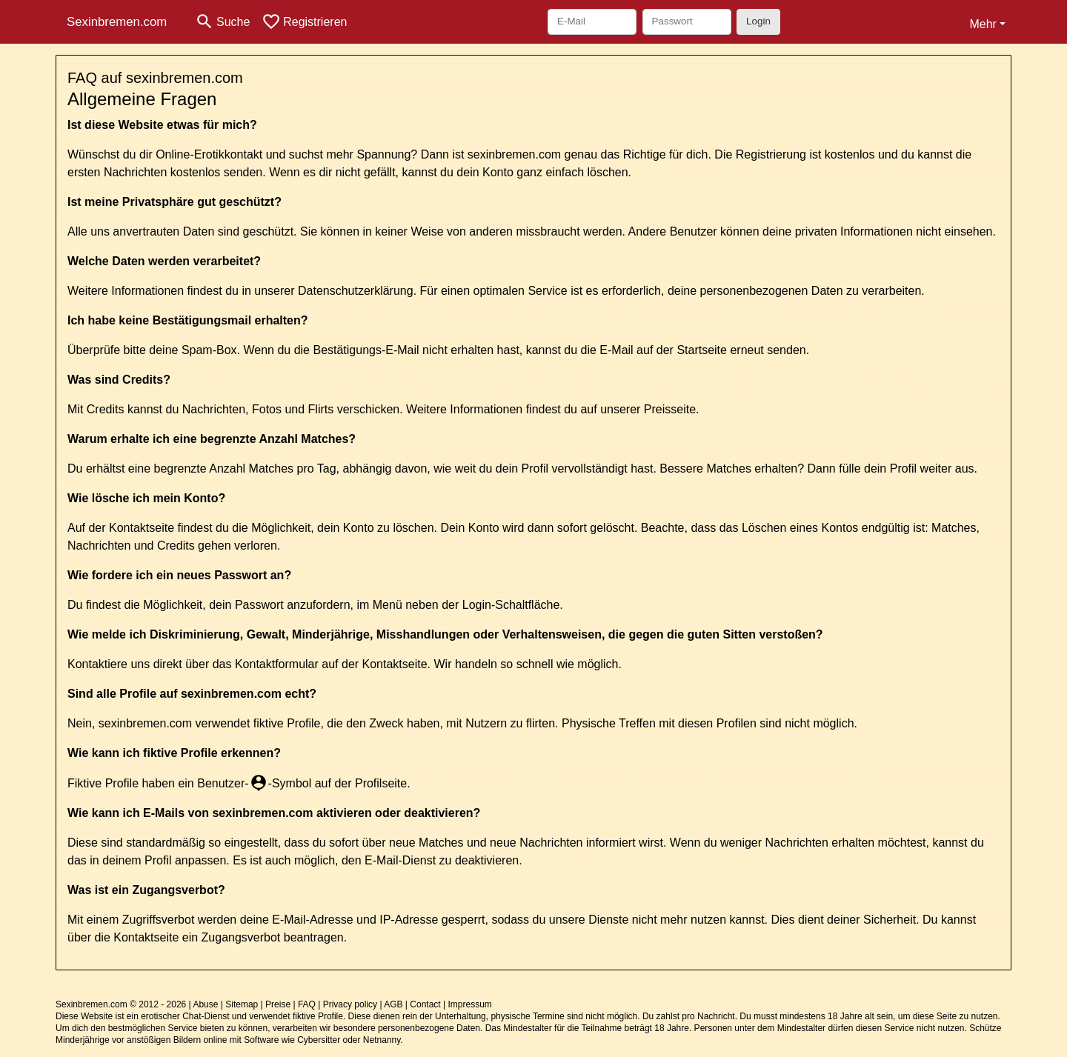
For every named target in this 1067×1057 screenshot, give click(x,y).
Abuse (205, 1004)
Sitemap (241, 1004)
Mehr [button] (982, 24)
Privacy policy (350, 1004)
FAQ (307, 1004)
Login (758, 21)
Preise (277, 1004)
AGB (393, 1004)
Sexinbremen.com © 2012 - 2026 (121, 1004)
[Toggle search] (222, 22)
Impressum (469, 1004)
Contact (425, 1004)
